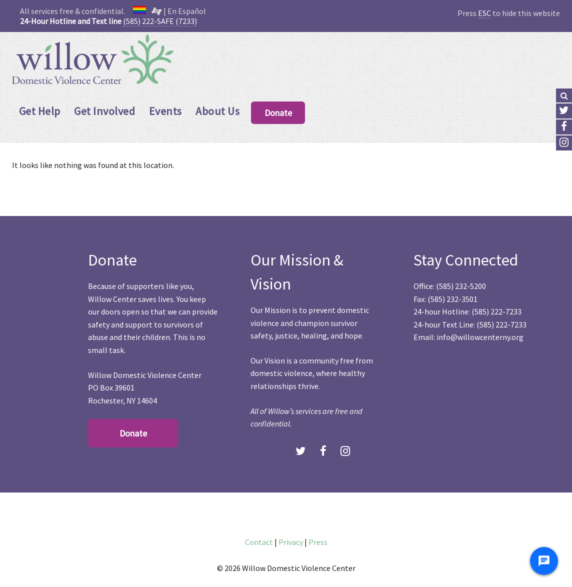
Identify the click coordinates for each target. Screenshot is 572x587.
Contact (259, 542)
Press (318, 542)
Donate (278, 112)
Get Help (39, 111)
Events (165, 111)
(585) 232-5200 (461, 286)
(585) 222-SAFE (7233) (160, 21)
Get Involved (104, 111)
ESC (484, 13)
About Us (218, 111)
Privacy (290, 542)
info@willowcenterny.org (480, 337)
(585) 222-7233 (497, 311)
